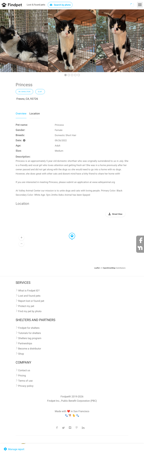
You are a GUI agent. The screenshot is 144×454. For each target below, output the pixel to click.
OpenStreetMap (109, 268)
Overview (21, 113)
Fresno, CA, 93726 (27, 98)
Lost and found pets (29, 295)
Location (34, 113)
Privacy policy (25, 385)
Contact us (24, 370)
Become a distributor (29, 348)
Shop (21, 353)
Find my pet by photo (29, 311)
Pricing (22, 375)
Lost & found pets (36, 4)
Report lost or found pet (31, 300)
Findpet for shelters (28, 327)
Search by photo (60, 4)
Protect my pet (26, 306)
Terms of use (25, 380)
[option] (24, 40)
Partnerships (25, 343)
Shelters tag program (29, 338)
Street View (117, 214)
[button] (70, 233)
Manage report (13, 449)
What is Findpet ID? (29, 290)
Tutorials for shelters (29, 333)
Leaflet (97, 268)
